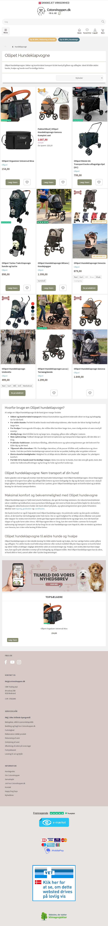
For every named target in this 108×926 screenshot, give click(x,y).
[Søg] (103, 22)
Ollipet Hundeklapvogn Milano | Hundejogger (53, 265)
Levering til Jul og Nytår (14, 754)
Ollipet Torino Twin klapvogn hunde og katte (16, 265)
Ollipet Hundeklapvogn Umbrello (13, 371)
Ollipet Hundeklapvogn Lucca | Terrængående (53, 371)
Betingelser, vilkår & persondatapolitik (19, 722)
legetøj (19, 509)
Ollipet (4, 165)
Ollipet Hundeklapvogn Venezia (90, 263)
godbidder (27, 509)
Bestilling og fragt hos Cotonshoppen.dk (20, 726)
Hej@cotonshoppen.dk (15, 681)
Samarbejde (9, 779)
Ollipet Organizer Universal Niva (18, 161)
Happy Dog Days (11, 791)
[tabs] (103, 32)
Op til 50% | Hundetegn (70, 40)
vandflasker (39, 509)
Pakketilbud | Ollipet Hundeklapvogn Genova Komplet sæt (50, 132)
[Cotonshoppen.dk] (54, 11)
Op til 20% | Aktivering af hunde (41, 40)
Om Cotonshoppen (12, 775)
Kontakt (8, 787)
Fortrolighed (9, 730)
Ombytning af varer (12, 742)
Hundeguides (10, 771)
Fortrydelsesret (10, 750)
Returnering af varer (12, 738)
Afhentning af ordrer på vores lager (18, 746)
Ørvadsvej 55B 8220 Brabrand (10, 692)
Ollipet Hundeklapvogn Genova (89, 369)
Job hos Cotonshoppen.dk (15, 783)
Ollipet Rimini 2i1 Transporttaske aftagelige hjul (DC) (89, 164)
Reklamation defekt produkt (15, 734)
